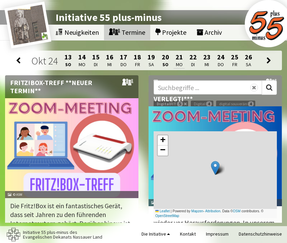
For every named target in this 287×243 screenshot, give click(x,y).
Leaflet (162, 211)
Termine (127, 32)
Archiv (209, 32)
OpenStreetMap (167, 216)
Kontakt (188, 234)
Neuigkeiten (77, 32)
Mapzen (197, 211)
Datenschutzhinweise (260, 234)
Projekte (170, 32)
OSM (237, 211)
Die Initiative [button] (155, 234)
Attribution (212, 211)
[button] (215, 168)
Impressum (217, 234)
